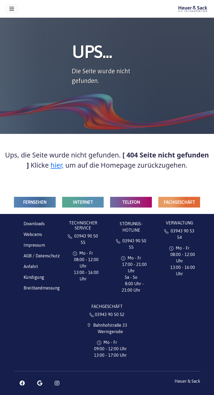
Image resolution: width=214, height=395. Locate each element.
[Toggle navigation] (12, 9)
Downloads (34, 223)
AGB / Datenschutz (42, 255)
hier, (57, 165)
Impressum (34, 245)
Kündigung (34, 277)
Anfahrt (31, 266)
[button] (22, 383)
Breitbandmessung (42, 287)
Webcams (33, 234)
